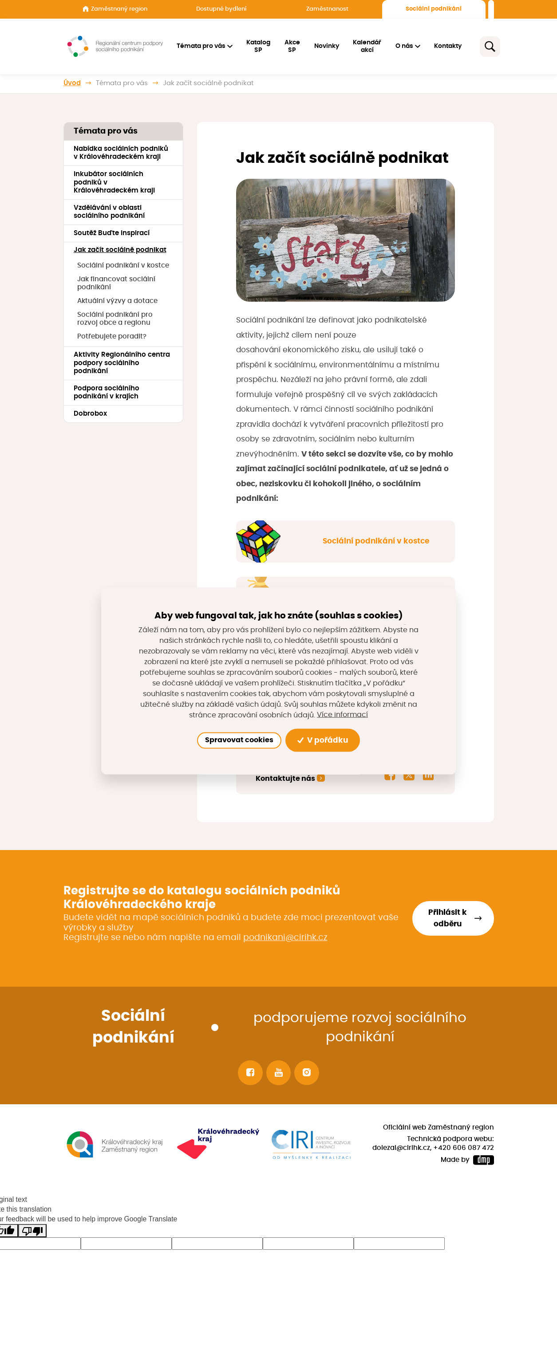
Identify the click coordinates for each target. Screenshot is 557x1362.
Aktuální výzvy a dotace (117, 301)
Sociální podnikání (434, 9)
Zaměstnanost (327, 9)
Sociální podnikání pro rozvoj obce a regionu (115, 318)
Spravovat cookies (239, 740)
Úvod (72, 83)
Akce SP (292, 46)
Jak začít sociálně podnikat (120, 250)
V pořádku (323, 740)
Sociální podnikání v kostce (123, 265)
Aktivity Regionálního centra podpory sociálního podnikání (122, 362)
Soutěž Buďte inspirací (112, 233)
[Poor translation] (32, 1231)
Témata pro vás (122, 83)
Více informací (342, 714)
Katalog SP (259, 46)
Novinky (326, 46)
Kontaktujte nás (285, 778)
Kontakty (448, 46)
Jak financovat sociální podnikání (116, 283)
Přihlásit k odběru (447, 918)
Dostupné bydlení (221, 9)
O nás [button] (404, 46)
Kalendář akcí (367, 46)
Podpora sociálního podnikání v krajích (106, 392)
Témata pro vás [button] (201, 46)
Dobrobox (90, 413)
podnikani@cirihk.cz (285, 937)
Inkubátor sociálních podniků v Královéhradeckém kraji (114, 182)
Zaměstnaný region (115, 9)
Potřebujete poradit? (111, 336)
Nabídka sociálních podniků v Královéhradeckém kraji (121, 153)
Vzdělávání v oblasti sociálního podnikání (109, 212)
